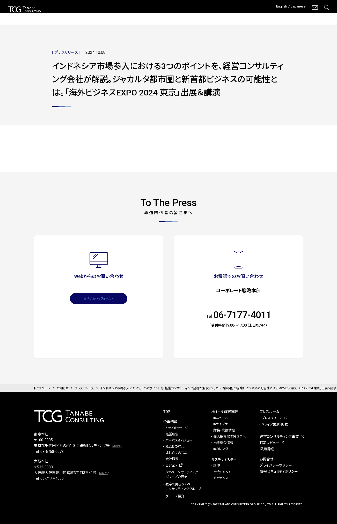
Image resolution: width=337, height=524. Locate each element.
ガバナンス (220, 478)
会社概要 (172, 459)
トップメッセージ (176, 428)
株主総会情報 (223, 443)
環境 (216, 466)
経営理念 (172, 434)
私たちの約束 (174, 446)
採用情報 (322, 15)
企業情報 (96, 15)
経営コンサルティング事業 (242, 15)
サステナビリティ (166, 15)
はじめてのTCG (176, 453)
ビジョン (171, 465)
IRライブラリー (223, 424)
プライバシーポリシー (276, 465)
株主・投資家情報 (128, 15)
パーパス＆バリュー (179, 440)
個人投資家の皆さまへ (229, 436)
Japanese (296, 7)
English (276, 7)
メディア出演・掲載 (275, 424)
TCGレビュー (288, 15)
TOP (166, 412)
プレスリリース (272, 418)
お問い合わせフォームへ (98, 300)
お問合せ (266, 459)
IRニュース (220, 418)
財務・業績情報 (224, 430)
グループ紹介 (174, 496)
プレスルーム (201, 15)
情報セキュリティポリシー (279, 471)
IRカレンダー (222, 449)
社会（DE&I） (221, 472)
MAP (115, 446)
